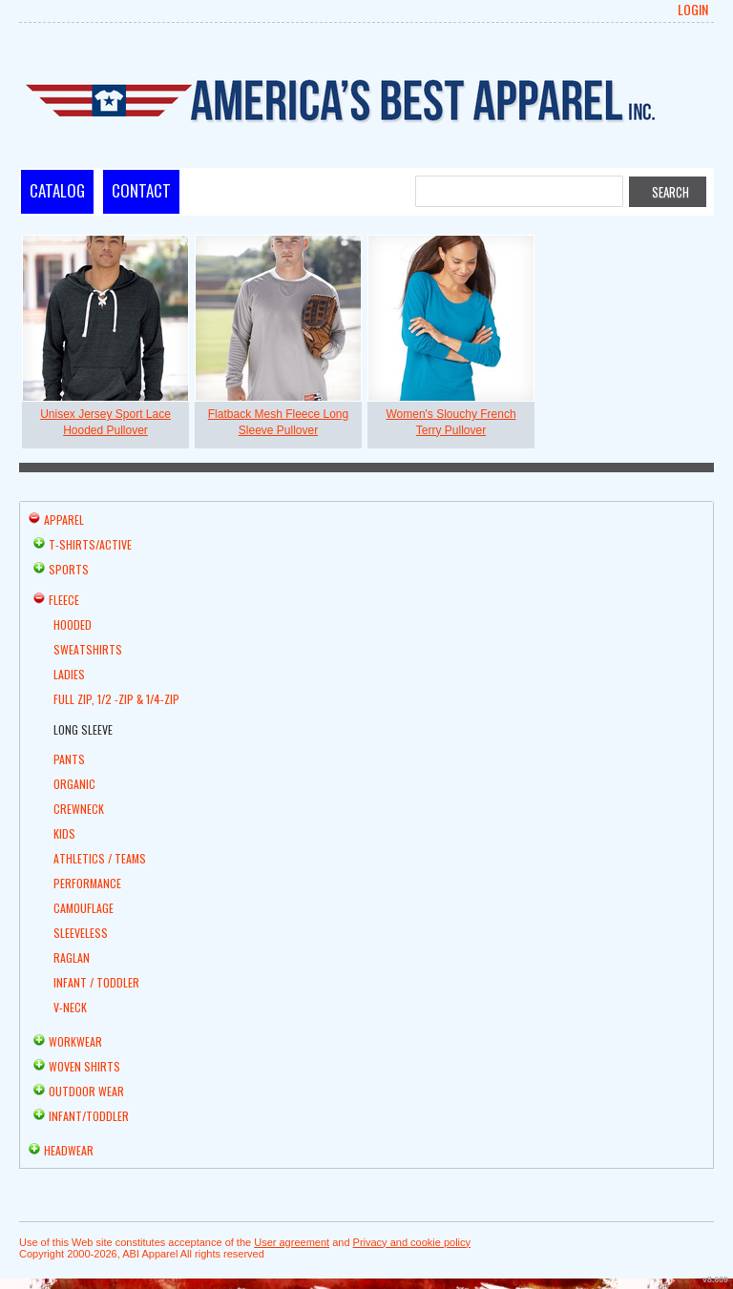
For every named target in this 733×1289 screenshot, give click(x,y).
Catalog (57, 190)
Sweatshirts (87, 649)
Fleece (64, 600)
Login (693, 9)
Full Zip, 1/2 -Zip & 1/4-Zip (116, 699)
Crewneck (78, 808)
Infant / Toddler (96, 982)
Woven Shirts (84, 1066)
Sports (69, 569)
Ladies (69, 674)
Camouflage (83, 908)
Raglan (71, 957)
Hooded (72, 624)
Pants (69, 759)
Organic (74, 784)
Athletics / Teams (99, 858)
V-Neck (70, 1007)
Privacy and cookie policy (412, 1242)
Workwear (75, 1041)
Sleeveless (80, 933)
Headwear (69, 1150)
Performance (87, 883)
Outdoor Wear (86, 1091)
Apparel (64, 519)
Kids (64, 833)
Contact (141, 190)
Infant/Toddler (89, 1116)
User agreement (291, 1242)
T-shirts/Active (90, 544)
